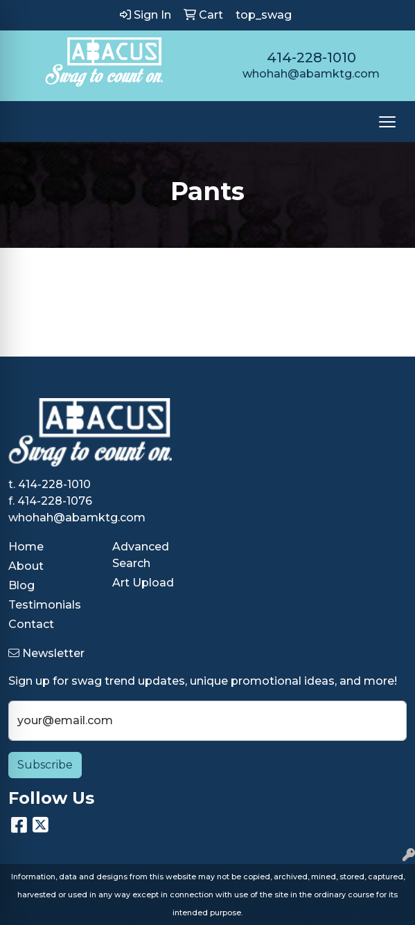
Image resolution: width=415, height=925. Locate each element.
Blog (21, 585)
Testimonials (44, 604)
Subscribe (45, 764)
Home (26, 546)
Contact (31, 624)
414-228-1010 (311, 57)
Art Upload (143, 582)
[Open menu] (387, 122)
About (26, 566)
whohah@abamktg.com (311, 73)
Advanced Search (140, 555)
